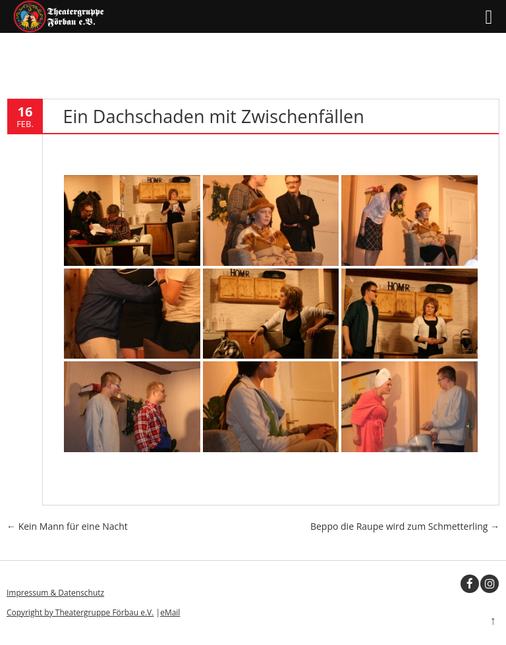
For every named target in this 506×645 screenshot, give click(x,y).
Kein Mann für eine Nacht (67, 526)
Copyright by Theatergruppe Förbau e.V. (80, 612)
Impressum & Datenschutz (55, 592)
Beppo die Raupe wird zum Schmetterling (404, 526)
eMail (170, 612)
